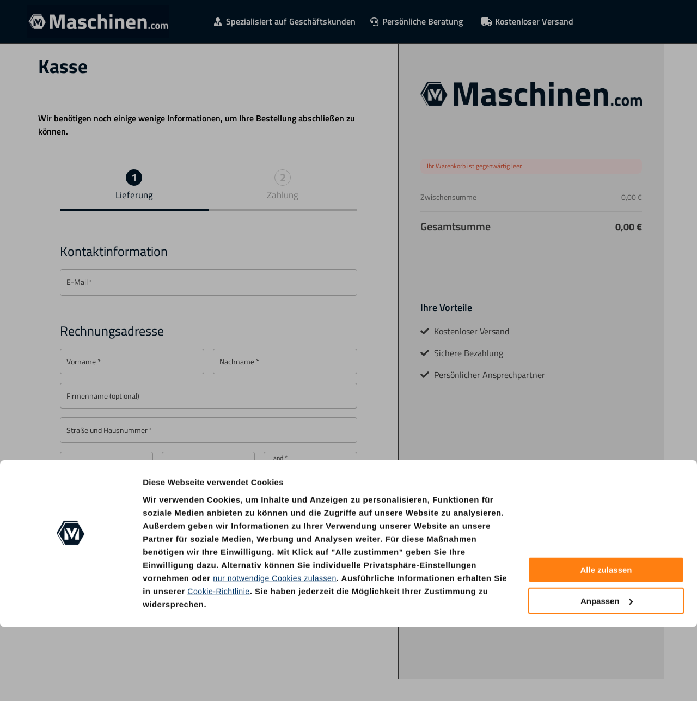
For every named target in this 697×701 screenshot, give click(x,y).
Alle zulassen (606, 644)
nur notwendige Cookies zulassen (278, 651)
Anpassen (606, 674)
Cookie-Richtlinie (220, 664)
